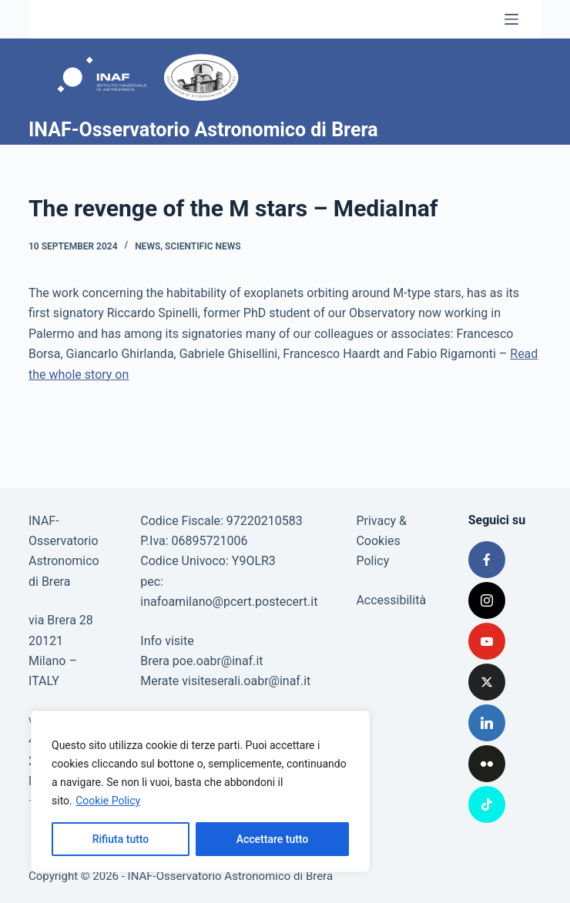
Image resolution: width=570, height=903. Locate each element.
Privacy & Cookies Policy (381, 541)
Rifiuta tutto (120, 839)
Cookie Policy (107, 800)
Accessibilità (391, 600)
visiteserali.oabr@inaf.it (246, 681)
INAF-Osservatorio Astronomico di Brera (203, 130)
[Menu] (511, 19)
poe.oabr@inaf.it (218, 661)
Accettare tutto (272, 839)
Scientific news (203, 246)
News (147, 246)
